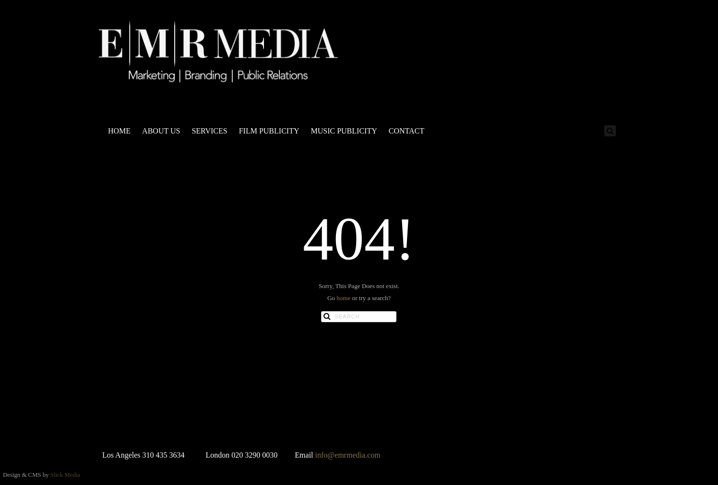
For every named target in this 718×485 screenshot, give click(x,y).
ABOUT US (161, 131)
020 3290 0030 (254, 455)
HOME (119, 131)
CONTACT (406, 131)
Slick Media (65, 475)
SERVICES (209, 131)
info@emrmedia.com (348, 455)
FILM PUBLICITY (269, 131)
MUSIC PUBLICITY (344, 131)
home (343, 298)
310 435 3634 (164, 455)
